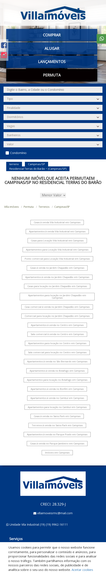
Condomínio (18, 153)
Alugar (52, 48)
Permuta (52, 75)
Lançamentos (52, 61)
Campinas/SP (62, 207)
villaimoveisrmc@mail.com (55, 513)
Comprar (52, 34)
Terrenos (44, 207)
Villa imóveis (11, 207)
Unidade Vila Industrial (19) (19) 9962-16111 (39, 524)
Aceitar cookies (82, 570)
